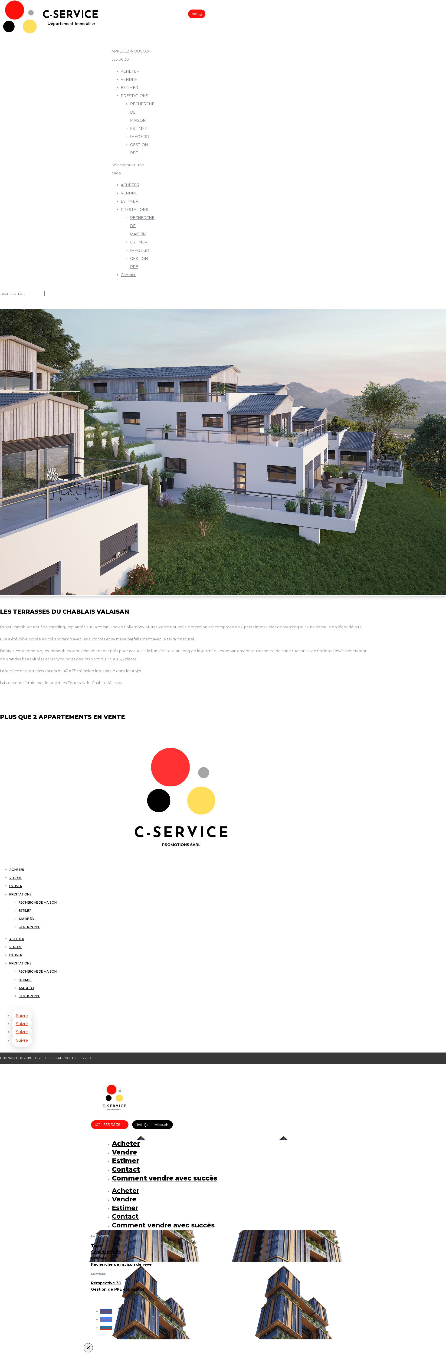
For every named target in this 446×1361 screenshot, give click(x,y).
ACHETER (130, 185)
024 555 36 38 (108, 1124)
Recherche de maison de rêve (121, 1264)
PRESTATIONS (134, 209)
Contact (128, 275)
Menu (195, 14)
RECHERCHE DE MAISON (38, 902)
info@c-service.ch (152, 1124)
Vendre (124, 1152)
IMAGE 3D (139, 136)
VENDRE (129, 193)
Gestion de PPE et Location (118, 1289)
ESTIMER (129, 87)
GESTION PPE (29, 926)
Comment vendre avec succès (164, 1178)
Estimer (125, 1161)
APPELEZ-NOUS (127, 51)
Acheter (126, 1144)
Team (96, 1245)
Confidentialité (106, 1252)
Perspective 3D (106, 1283)
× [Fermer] (88, 1347)
